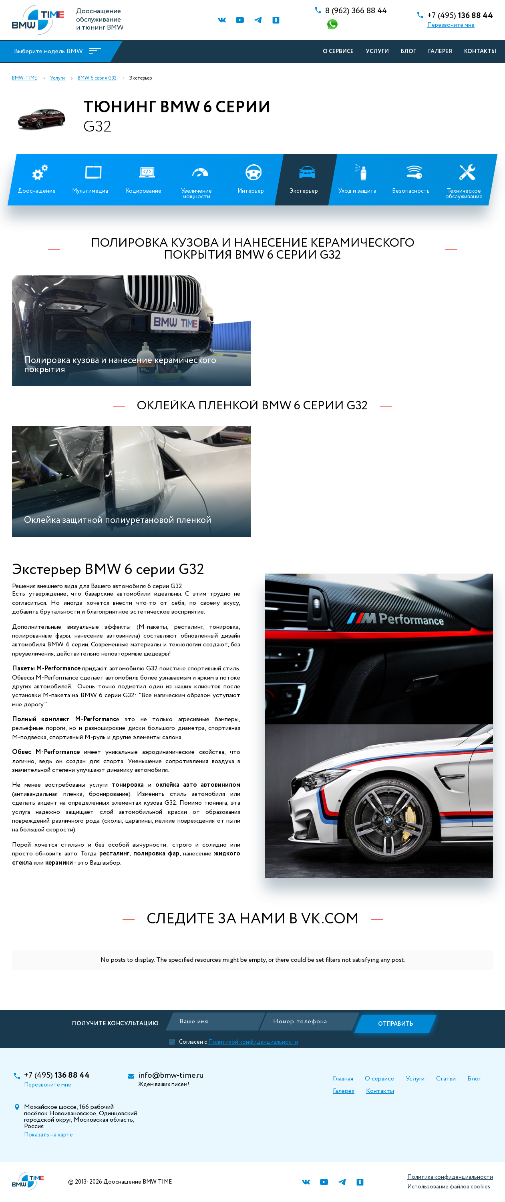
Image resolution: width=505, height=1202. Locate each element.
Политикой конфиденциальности (252, 1040)
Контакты (479, 52)
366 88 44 (356, 11)
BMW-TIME (24, 78)
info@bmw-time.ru (170, 1076)
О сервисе (337, 52)
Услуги (376, 52)
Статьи (446, 1078)
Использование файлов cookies (448, 1187)
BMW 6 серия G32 (97, 78)
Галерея (439, 52)
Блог (407, 52)
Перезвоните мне (451, 25)
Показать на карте (48, 1135)
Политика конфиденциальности (450, 1177)
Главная (343, 1078)
